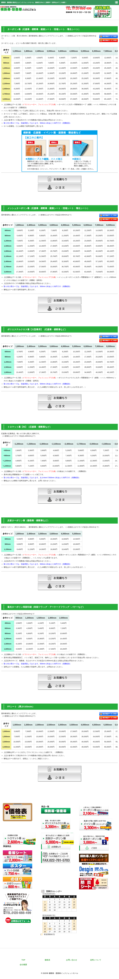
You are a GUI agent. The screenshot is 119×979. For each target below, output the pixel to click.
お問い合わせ (71, 960)
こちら (30, 759)
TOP (23, 960)
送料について (95, 960)
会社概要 (23, 964)
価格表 (47, 960)
